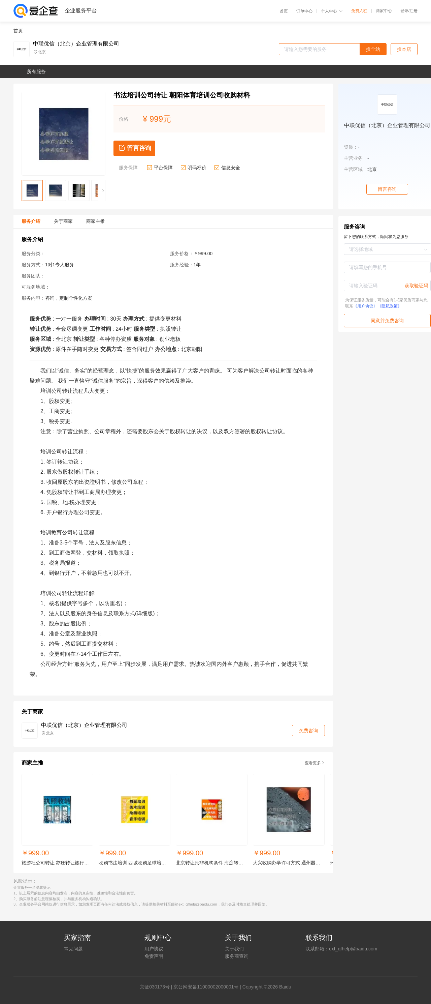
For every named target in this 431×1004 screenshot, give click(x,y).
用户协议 (153, 948)
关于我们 (234, 948)
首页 (284, 11)
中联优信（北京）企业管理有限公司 (76, 44)
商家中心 (384, 11)
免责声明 (153, 956)
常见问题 (73, 948)
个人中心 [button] (332, 11)
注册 (413, 10)
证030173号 (157, 987)
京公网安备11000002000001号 (205, 987)
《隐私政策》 (389, 306)
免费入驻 (359, 11)
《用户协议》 (365, 306)
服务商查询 (236, 956)
